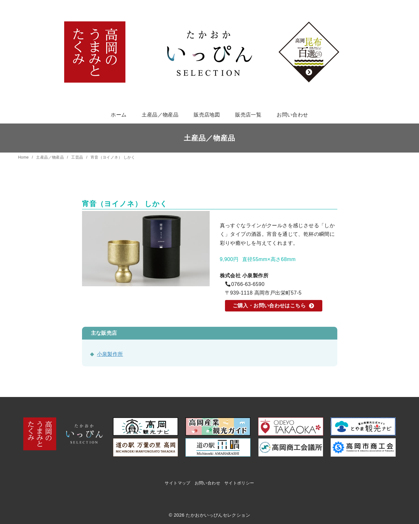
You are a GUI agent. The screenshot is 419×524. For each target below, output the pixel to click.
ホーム (118, 114)
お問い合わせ (292, 114)
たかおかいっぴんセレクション (218, 515)
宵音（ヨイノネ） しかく (113, 157)
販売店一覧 (248, 114)
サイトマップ (177, 483)
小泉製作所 (110, 354)
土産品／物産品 (160, 114)
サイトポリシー (239, 483)
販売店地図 (207, 114)
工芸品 (77, 157)
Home (24, 157)
